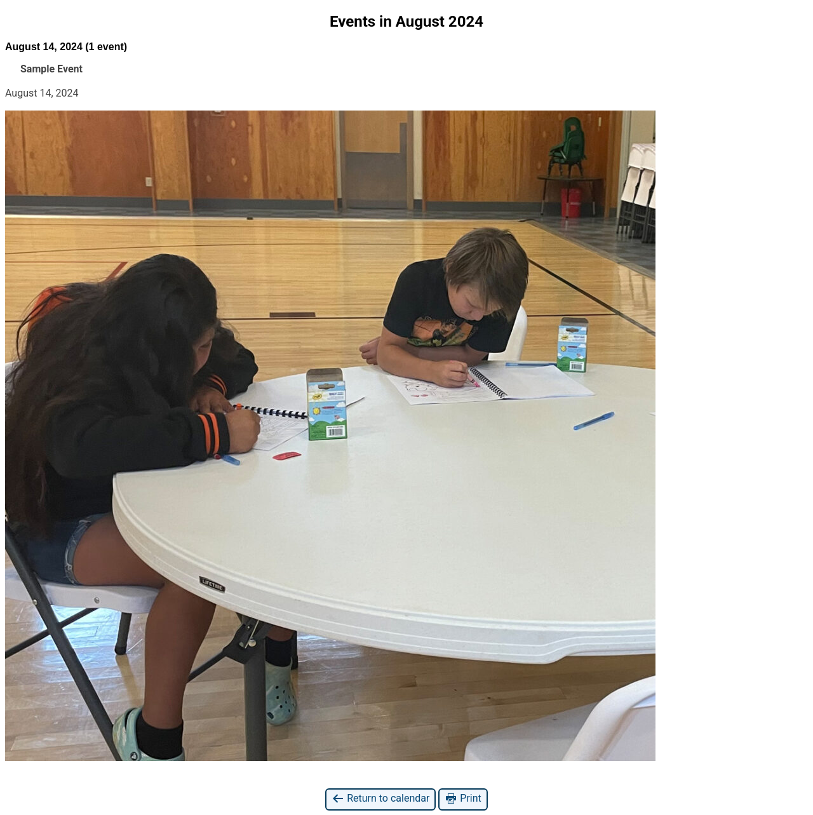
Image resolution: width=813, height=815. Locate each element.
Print (463, 798)
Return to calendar (380, 798)
